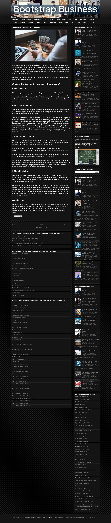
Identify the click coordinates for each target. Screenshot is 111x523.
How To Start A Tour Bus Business (20, 403)
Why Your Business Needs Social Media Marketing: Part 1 (90, 373)
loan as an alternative (61, 206)
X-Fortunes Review (16, 285)
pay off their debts (48, 156)
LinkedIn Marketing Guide (81, 451)
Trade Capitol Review (17, 273)
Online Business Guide (81, 467)
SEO (51, 19)
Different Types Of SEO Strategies (20, 305)
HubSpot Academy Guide (81, 493)
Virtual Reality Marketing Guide (83, 430)
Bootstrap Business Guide (81, 396)
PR (70, 19)
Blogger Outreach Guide (81, 420)
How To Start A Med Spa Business (20, 391)
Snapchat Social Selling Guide (82, 443)
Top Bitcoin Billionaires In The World (20, 287)
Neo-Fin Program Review (18, 280)
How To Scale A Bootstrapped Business (21, 400)
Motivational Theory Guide (18, 378)
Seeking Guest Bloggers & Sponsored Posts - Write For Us (90, 123)
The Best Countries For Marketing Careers (22, 366)
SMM (74, 517)
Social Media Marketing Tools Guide (84, 425)
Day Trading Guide (16, 339)
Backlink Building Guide (81, 417)
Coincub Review (16, 292)
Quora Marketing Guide (81, 436)
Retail (67, 22)
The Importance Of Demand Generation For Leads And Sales (90, 319)
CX (41, 517)
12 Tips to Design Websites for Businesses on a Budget (89, 253)
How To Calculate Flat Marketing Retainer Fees (23, 398)
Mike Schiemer (27, 517)
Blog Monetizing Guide (17, 337)
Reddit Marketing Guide (81, 438)
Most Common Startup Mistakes (19, 327)
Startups (15, 22)
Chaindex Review (16, 261)
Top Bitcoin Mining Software (18, 310)
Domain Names (68, 517)
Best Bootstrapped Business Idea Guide (85, 470)
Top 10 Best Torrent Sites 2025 (89, 113)
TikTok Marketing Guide (81, 454)
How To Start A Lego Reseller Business (21, 369)
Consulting (15, 19)
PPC (45, 19)
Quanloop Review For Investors (19, 258)
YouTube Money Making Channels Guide (85, 480)
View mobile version (41, 227)
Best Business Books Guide (82, 472)
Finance (22, 22)
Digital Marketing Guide (81, 412)
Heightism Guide (79, 485)
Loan (78, 22)
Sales (60, 22)
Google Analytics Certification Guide (84, 501)
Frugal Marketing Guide (17, 312)
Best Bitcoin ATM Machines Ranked (20, 253)
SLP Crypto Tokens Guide (18, 283)
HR (73, 22)
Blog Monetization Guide (81, 407)
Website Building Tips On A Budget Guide (85, 504)
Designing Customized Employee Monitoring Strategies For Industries (90, 61)
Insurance (85, 22)
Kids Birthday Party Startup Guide (20, 371)
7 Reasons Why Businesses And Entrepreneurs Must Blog (90, 30)
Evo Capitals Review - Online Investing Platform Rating (89, 234)
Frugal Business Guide (81, 475)
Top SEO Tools (15, 361)
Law (93, 22)
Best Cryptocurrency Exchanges (19, 256)
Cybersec (82, 517)
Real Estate (53, 22)
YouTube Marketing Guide (81, 441)
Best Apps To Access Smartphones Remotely (22, 268)
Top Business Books (16, 329)
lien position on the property (59, 150)
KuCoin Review (15, 275)
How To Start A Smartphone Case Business (22, 405)
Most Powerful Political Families (19, 364)
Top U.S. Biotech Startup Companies (20, 315)
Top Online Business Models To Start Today (22, 352)
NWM (38, 517)
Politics (78, 517)
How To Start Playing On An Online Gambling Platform (89, 82)
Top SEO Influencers (17, 332)
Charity (90, 517)
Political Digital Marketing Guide (83, 509)
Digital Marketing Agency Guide (83, 477)
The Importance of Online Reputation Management (88, 382)
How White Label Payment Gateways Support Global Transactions (88, 72)
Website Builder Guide (80, 404)
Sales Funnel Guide (80, 428)
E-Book (51, 517)
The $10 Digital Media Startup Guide (84, 402)
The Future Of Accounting (18, 295)
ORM (75, 19)
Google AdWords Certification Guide (84, 496)
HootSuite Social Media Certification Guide (86, 491)
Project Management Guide (82, 483)
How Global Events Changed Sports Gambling (89, 104)
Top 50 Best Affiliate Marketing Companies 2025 (89, 310)
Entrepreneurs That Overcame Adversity (21, 373)
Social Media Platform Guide (82, 457)
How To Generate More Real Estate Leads (22, 344)
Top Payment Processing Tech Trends (20, 320)
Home (41, 224)
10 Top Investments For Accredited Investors (88, 262)
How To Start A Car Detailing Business (21, 388)
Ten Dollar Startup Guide (17, 303)
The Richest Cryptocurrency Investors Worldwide (23, 290)
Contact (92, 19)
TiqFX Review (15, 278)
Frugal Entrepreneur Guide (82, 399)
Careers (86, 517)
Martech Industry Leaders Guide (83, 409)
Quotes (56, 517)
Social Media (37, 19)
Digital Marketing (26, 19)
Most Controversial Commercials (19, 317)
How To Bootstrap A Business (19, 359)
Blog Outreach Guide (80, 464)
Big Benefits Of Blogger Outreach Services (22, 349)
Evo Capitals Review (17, 270)
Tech (45, 22)
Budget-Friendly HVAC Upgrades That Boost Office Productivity (26, 245)
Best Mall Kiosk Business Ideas (19, 356)
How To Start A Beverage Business (20, 383)
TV (48, 517)
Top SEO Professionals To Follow (19, 347)
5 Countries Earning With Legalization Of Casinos (88, 93)
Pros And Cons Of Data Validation (20, 354)
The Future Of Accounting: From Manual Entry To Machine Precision (28, 243)
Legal (32, 517)
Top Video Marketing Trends (18, 334)
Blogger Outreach (61, 19)
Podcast (45, 517)
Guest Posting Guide (80, 488)
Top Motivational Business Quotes (20, 386)
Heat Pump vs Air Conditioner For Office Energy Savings (25, 238)
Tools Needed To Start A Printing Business (21, 395)
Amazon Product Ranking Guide (19, 307)
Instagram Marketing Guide (82, 449)
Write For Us (61, 517)
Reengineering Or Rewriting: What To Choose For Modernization (27, 236)
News (35, 517)
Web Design (83, 19)
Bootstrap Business (18, 517)
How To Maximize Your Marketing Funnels (21, 325)
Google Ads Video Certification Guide (84, 499)
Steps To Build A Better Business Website (21, 342)
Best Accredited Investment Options (20, 265)
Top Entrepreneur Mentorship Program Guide (86, 506)
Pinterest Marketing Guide (81, 446)
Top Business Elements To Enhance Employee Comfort (25, 240)
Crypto (38, 22)
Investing (30, 22)
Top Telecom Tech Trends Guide (83, 462)
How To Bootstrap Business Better (20, 393)
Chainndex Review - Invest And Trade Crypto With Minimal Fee (90, 243)
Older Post (67, 224)
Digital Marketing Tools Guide (82, 423)
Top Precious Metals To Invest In (19, 322)
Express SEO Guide (80, 459)
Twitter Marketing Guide (81, 433)
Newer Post (15, 224)
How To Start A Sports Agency (19, 381)
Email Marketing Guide (81, 415)
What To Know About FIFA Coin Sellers (21, 263)
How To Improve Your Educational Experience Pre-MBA (90, 362)
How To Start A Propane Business (20, 376)
